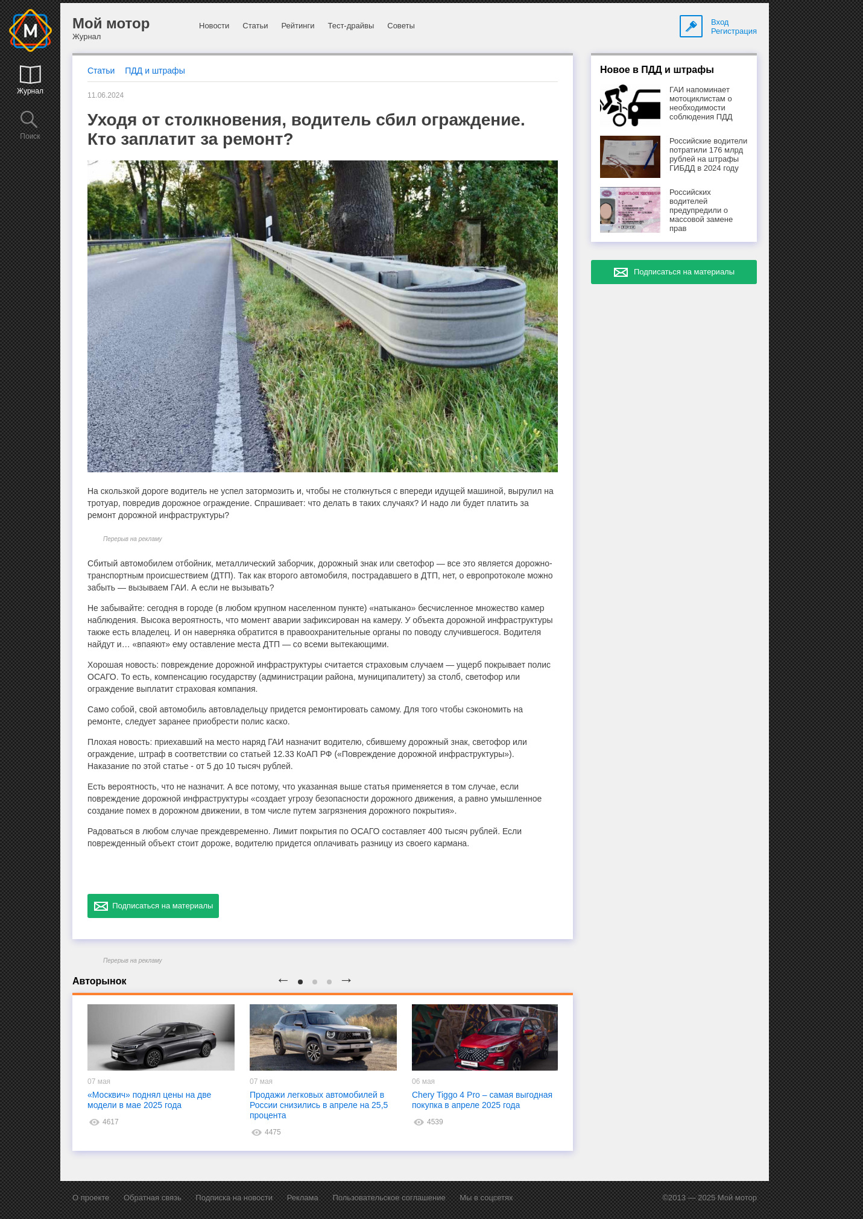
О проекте (90, 1197)
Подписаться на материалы (153, 906)
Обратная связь (153, 1197)
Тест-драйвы (350, 25)
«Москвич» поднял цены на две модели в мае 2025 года (149, 1100)
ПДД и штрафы (155, 70)
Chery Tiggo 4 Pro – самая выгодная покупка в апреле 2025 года (482, 1100)
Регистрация (734, 31)
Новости (214, 25)
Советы (400, 25)
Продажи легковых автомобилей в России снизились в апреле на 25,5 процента (319, 1105)
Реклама (302, 1197)
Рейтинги (297, 25)
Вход (720, 22)
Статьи (255, 25)
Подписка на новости (234, 1197)
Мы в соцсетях (486, 1197)
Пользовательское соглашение (388, 1197)
